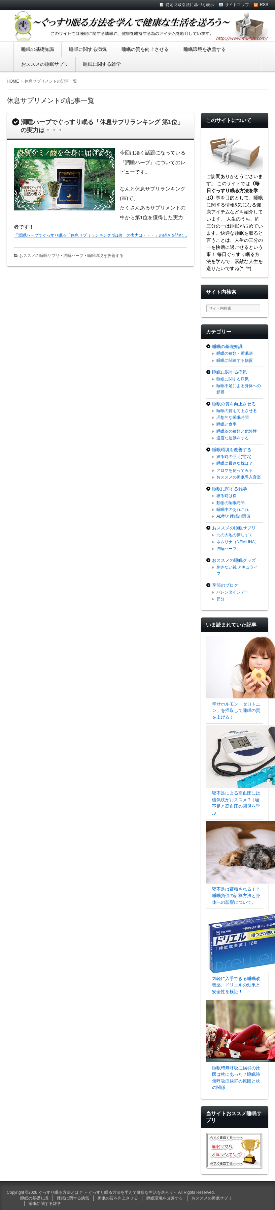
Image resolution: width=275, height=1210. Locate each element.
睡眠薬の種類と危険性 (236, 431)
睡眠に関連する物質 (234, 360)
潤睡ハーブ (73, 255)
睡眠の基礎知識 (37, 49)
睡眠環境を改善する (204, 49)
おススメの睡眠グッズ (234, 560)
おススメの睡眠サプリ (44, 64)
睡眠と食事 (226, 424)
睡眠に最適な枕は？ (234, 463)
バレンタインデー (232, 592)
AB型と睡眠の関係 (233, 516)
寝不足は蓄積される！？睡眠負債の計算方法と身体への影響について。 (236, 896)
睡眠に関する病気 (88, 49)
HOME (13, 81)
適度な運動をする (232, 438)
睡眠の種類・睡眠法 (234, 353)
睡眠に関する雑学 (102, 64)
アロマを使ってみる (234, 470)
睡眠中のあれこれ (232, 509)
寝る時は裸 (226, 495)
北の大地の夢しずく (234, 534)
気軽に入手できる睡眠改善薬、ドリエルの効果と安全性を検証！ (236, 985)
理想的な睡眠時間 (232, 417)
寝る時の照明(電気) (233, 456)
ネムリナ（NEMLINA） (237, 542)
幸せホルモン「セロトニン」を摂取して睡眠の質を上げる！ (236, 710)
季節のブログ (225, 585)
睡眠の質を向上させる (145, 49)
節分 (220, 599)
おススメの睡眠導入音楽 (238, 477)
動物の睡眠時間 (230, 502)
